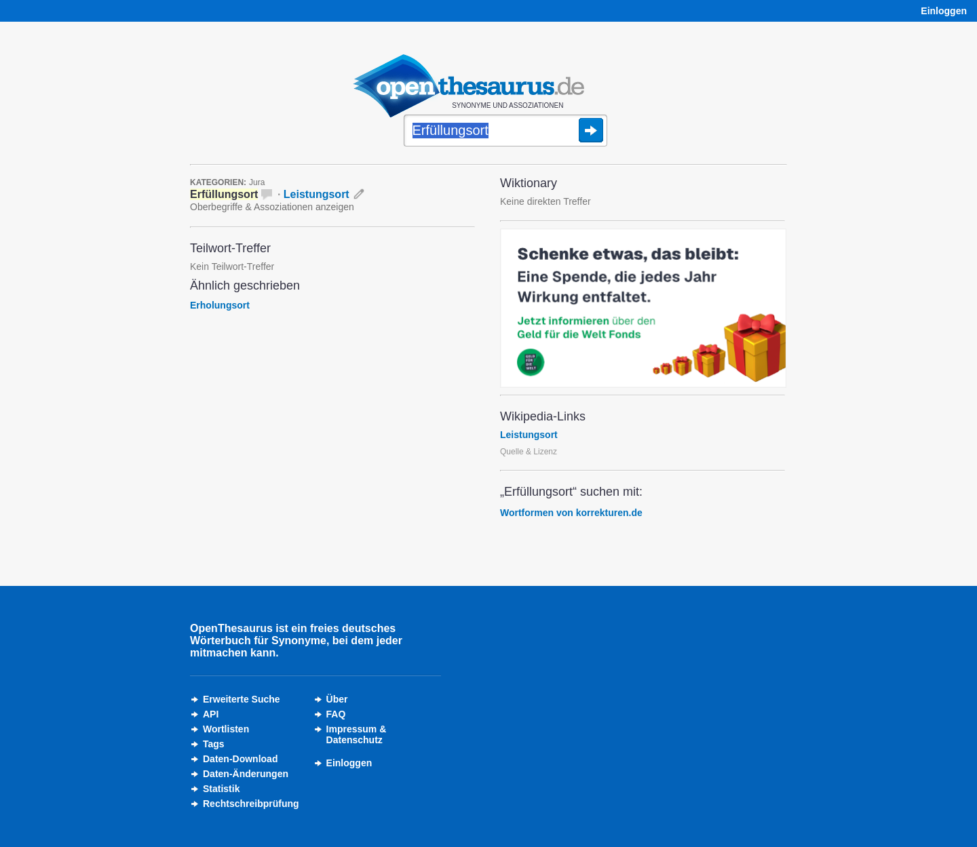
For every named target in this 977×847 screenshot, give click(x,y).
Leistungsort (316, 194)
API (210, 714)
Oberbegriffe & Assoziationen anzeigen (272, 206)
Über (337, 699)
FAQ (336, 714)
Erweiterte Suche (241, 699)
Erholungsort (220, 305)
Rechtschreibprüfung (251, 803)
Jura (257, 182)
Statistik (221, 788)
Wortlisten (226, 729)
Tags (214, 743)
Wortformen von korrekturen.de (571, 512)
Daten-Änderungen (245, 773)
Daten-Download (240, 758)
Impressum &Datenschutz (356, 734)
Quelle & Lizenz (528, 451)
